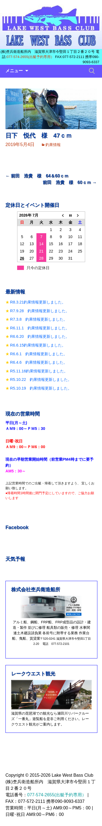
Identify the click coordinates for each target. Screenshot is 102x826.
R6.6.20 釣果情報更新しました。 (39, 336)
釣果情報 (53, 144)
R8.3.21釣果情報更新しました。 (38, 302)
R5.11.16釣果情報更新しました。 (39, 371)
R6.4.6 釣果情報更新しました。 (38, 362)
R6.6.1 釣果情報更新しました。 (38, 354)
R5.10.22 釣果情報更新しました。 (41, 379)
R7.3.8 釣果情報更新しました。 (38, 319)
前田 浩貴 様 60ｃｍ (70, 182)
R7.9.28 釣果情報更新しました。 (39, 311)
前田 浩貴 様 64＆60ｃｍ (37, 176)
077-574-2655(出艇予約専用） (30, 57)
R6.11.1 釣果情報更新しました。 (39, 328)
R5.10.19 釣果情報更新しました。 (41, 388)
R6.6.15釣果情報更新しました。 (38, 345)
